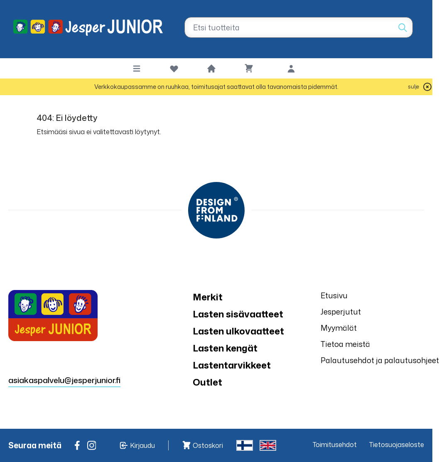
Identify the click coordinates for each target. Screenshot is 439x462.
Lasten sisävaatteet (238, 313)
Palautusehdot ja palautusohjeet (380, 360)
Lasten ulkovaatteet (238, 330)
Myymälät (339, 327)
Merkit (208, 296)
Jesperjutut (341, 311)
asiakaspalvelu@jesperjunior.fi (64, 380)
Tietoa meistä (345, 344)
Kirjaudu (142, 445)
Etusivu (334, 295)
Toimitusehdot (335, 444)
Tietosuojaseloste (396, 444)
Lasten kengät (225, 348)
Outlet (207, 382)
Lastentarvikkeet (232, 365)
